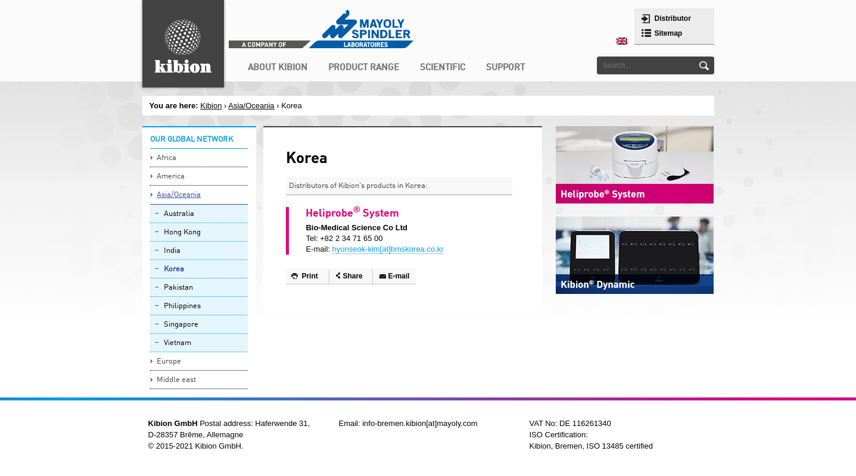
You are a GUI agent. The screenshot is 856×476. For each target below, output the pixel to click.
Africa (166, 158)
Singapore (181, 324)
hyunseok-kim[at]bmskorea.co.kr (388, 249)
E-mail (398, 276)
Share (352, 276)
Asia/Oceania (179, 195)
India (172, 251)
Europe (169, 361)
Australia (179, 214)
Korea (174, 269)
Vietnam (177, 343)
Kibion (211, 105)
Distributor (673, 18)
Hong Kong (182, 232)
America (171, 176)
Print (309, 276)
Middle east (176, 380)
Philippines (182, 306)
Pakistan (178, 288)
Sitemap (669, 33)
